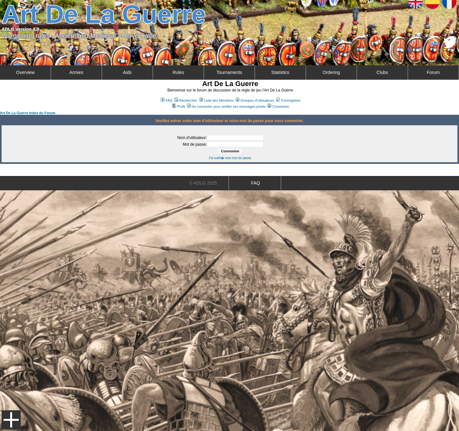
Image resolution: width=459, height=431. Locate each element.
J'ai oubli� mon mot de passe (229, 158)
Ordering (331, 72)
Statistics (280, 72)
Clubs (382, 72)
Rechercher (185, 100)
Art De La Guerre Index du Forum (27, 113)
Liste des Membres (216, 100)
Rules (178, 72)
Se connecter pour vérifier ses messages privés (226, 106)
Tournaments (229, 72)
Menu (11, 419)
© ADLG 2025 (203, 183)
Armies (76, 72)
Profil (178, 106)
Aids (127, 72)
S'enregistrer (288, 100)
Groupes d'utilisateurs (255, 100)
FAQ (166, 100)
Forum (433, 72)
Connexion (278, 106)
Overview (25, 72)
